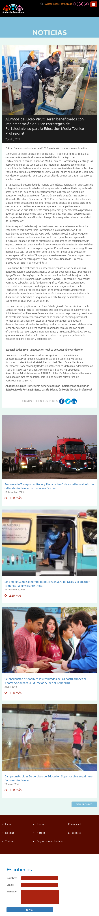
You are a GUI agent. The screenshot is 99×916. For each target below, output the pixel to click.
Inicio (8, 824)
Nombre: (12, 878)
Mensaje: (12, 891)
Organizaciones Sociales (50, 841)
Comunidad (74, 824)
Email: (10, 884)
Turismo (9, 841)
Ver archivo (84, 804)
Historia (41, 832)
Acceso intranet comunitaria (58, 4)
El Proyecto (74, 832)
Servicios (41, 824)
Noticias (9, 832)
